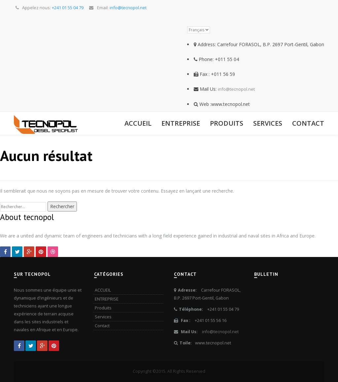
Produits (226, 123)
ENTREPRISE (180, 123)
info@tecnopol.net (236, 89)
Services (267, 123)
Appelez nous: (49, 8)
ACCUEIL (138, 123)
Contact (308, 123)
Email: (117, 8)
